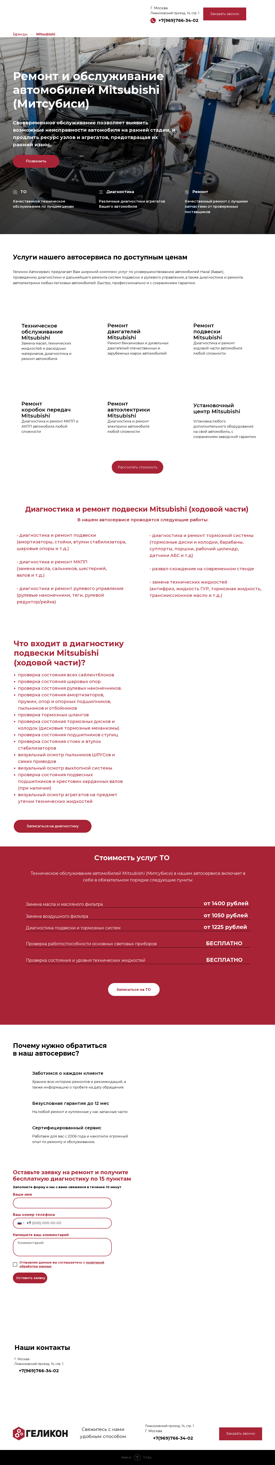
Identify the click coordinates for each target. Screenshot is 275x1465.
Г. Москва (159, 8)
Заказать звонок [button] (224, 14)
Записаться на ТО (133, 990)
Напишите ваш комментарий (41, 1235)
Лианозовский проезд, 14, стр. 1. (39, 1364)
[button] (53, 826)
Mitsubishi (45, 34)
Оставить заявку (30, 1278)
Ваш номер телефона (34, 1215)
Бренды (20, 34)
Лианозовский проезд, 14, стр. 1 (174, 13)
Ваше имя (22, 1194)
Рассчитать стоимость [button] (137, 467)
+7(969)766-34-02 (178, 20)
